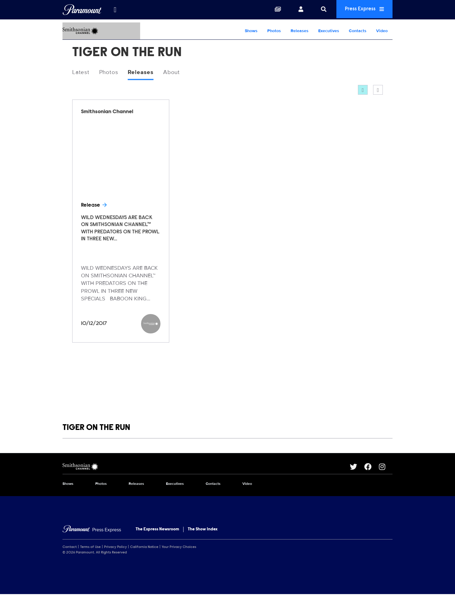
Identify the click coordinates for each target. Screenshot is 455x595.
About (175, 72)
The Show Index (202, 530)
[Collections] (273, 9)
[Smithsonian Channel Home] (101, 30)
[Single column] (378, 90)
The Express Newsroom (157, 530)
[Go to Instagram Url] (386, 467)
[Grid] (363, 90)
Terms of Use (90, 547)
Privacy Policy (115, 547)
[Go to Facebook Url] (371, 467)
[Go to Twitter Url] (357, 467)
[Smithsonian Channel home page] (206, 467)
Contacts (357, 30)
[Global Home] (82, 9)
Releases (299, 30)
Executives (328, 30)
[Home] (91, 530)
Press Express (362, 9)
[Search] (319, 9)
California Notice (144, 547)
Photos (274, 30)
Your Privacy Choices (179, 547)
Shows (251, 30)
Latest (81, 72)
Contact (69, 547)
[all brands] (115, 9)
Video (382, 30)
